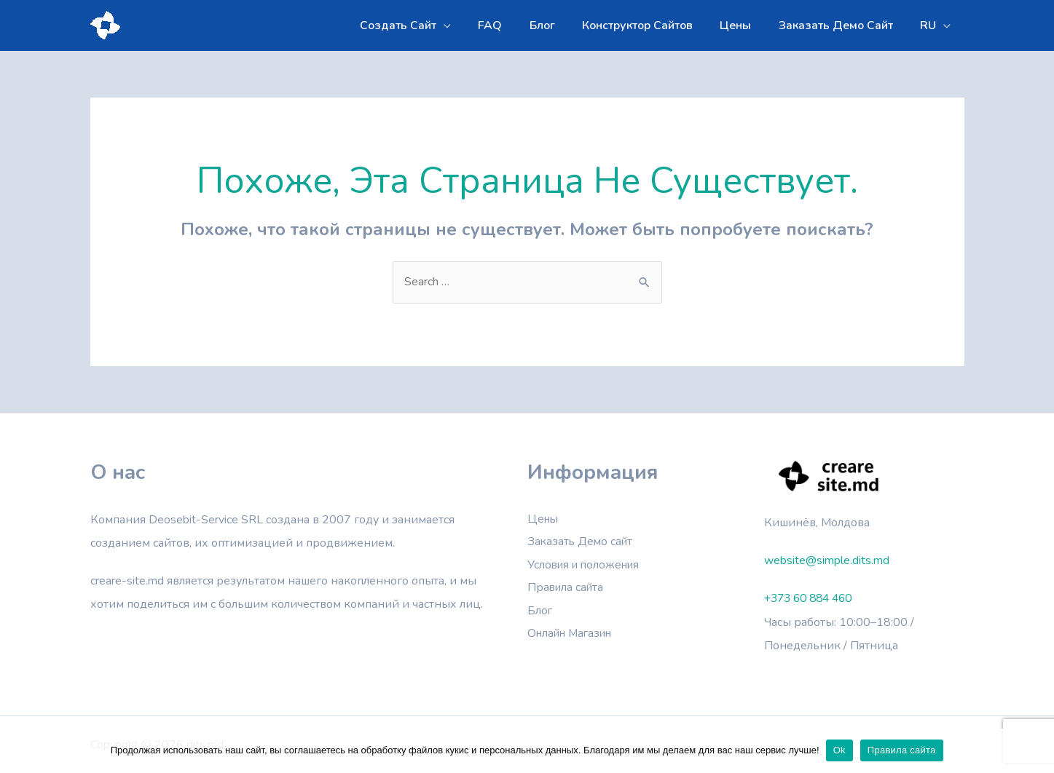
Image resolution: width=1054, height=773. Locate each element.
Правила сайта (567, 590)
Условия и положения (586, 566)
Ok (840, 750)
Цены (543, 520)
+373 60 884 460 (812, 598)
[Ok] (1036, 750)
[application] (469, 25)
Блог (540, 613)
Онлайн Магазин (573, 636)
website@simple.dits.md (826, 560)
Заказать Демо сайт (582, 543)
